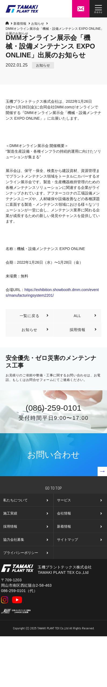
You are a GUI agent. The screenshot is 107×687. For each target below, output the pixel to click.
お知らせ (37, 23)
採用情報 (84, 330)
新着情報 (19, 23)
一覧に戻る (35, 316)
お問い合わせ (67, 463)
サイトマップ (79, 540)
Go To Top (53, 488)
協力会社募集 (25, 540)
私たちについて (25, 500)
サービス (79, 500)
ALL (86, 316)
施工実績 (25, 513)
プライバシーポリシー (25, 553)
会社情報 (79, 513)
